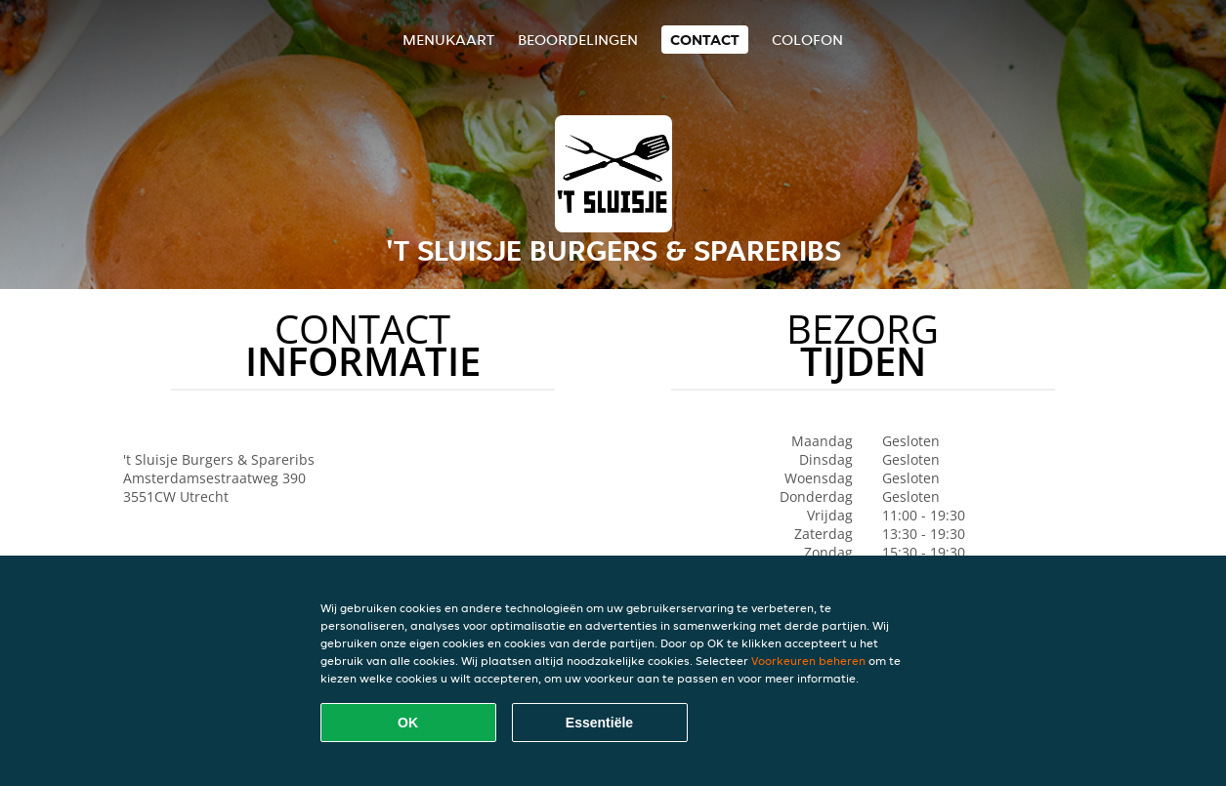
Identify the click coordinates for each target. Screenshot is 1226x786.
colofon (807, 39)
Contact (705, 39)
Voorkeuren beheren (808, 660)
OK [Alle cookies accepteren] (408, 722)
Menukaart (448, 39)
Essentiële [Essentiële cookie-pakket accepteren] (599, 722)
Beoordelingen (578, 39)
